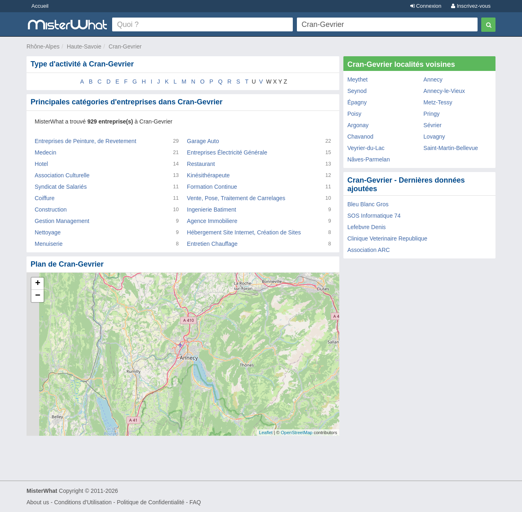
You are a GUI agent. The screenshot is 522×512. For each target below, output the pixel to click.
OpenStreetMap (296, 432)
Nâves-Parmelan (368, 159)
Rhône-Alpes (43, 46)
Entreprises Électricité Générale (227, 152)
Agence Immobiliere (212, 221)
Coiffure (45, 198)
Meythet (357, 79)
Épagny (357, 102)
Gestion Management (62, 221)
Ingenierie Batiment (211, 209)
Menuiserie (48, 244)
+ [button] (37, 284)
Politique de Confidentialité (150, 502)
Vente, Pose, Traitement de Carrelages (236, 198)
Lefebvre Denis (366, 227)
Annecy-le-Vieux (444, 91)
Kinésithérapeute (208, 175)
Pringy (431, 113)
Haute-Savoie (84, 46)
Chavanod (360, 136)
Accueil (40, 6)
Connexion (426, 6)
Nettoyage (48, 232)
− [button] (37, 296)
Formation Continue (212, 186)
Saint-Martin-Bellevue (450, 148)
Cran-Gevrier (125, 46)
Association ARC (368, 250)
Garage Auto (203, 141)
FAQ (195, 502)
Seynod (357, 91)
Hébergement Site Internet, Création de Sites (244, 232)
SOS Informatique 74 (374, 215)
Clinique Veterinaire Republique (387, 238)
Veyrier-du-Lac (366, 148)
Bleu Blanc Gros (368, 204)
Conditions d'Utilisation (83, 502)
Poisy (354, 113)
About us (38, 502)
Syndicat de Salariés (61, 186)
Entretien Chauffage (212, 244)
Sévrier (432, 125)
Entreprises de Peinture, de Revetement (85, 141)
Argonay (358, 125)
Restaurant (201, 164)
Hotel (41, 164)
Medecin (45, 152)
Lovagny (434, 136)
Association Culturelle (62, 175)
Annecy (432, 79)
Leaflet (265, 432)
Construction (51, 209)
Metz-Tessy (437, 102)
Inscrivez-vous (471, 6)
